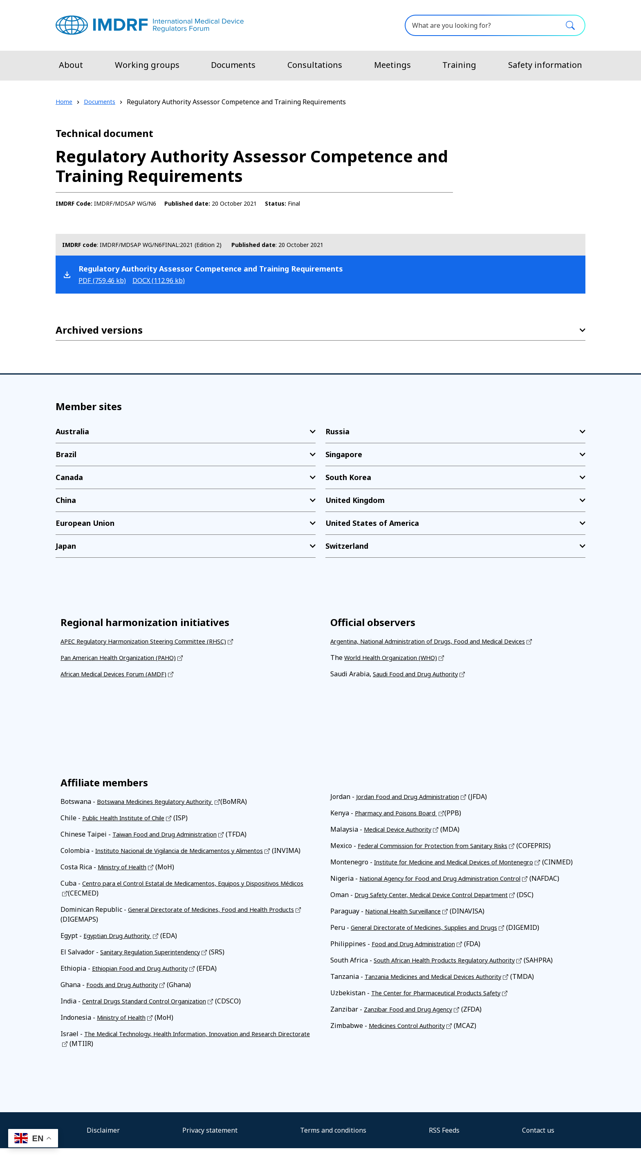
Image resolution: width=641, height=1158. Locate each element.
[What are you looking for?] (495, 25)
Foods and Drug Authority (125, 994)
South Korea (348, 477)
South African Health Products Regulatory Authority (453, 969)
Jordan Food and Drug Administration (413, 796)
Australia (72, 431)
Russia (337, 431)
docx (168, 280)
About (71, 64)
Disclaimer (103, 1140)
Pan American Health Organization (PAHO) (126, 657)
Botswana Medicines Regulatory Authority (162, 801)
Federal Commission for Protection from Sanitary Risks (442, 845)
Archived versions (99, 330)
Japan (66, 546)
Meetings (392, 64)
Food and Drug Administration (418, 953)
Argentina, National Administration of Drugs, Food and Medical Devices (439, 641)
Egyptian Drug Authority (121, 945)
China (66, 500)
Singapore (343, 454)
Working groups (147, 64)
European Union (85, 523)
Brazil (66, 454)
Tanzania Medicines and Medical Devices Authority (443, 986)
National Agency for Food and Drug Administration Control (449, 888)
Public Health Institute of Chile (130, 817)
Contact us (538, 1140)
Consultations (314, 64)
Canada (69, 477)
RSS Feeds (444, 1140)
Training (459, 64)
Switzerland (346, 546)
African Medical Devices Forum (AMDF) (120, 673)
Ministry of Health (126, 876)
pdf (105, 280)
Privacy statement (210, 1140)
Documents (233, 64)
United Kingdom (355, 500)
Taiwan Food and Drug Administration (170, 834)
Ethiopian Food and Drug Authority (145, 978)
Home (65, 101)
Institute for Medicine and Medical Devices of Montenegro (463, 861)
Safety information (545, 64)
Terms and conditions (333, 1140)
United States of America (372, 523)
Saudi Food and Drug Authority (420, 673)
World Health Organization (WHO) (396, 657)
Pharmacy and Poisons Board (400, 812)
